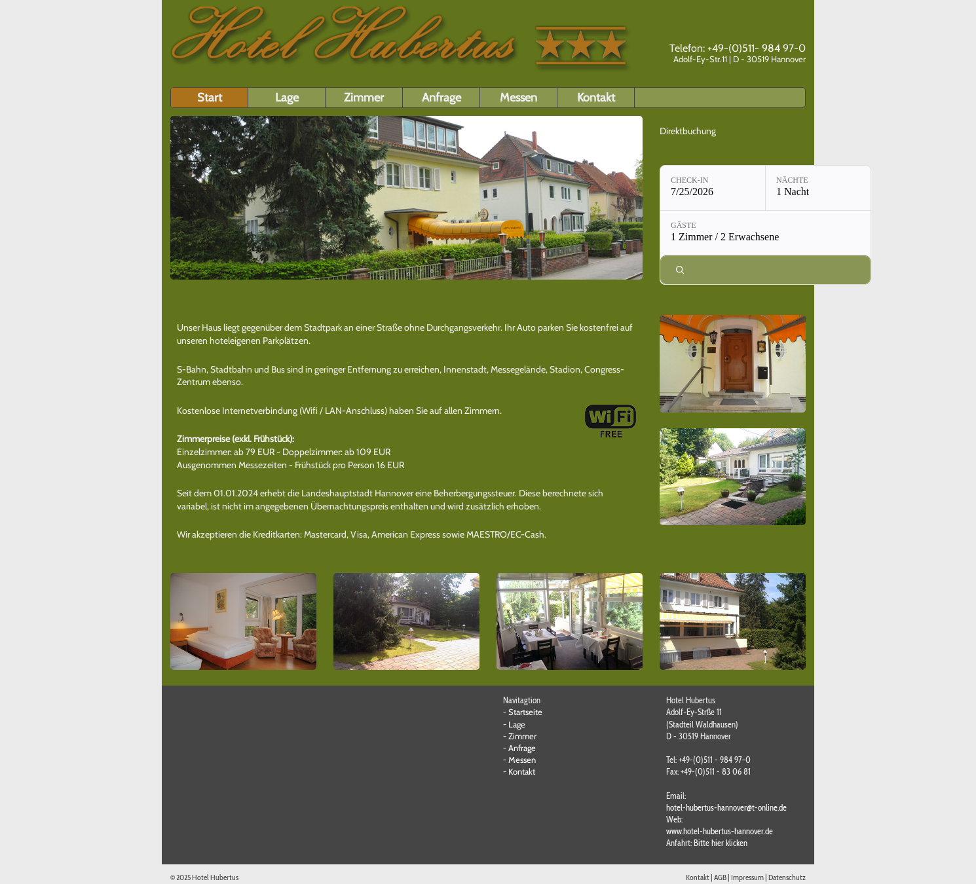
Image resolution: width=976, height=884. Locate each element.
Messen (518, 97)
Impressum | (749, 877)
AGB (720, 877)
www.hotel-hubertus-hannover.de (719, 831)
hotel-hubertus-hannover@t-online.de (726, 807)
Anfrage (441, 97)
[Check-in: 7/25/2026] (712, 188)
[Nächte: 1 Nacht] (818, 188)
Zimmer (364, 97)
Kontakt (596, 97)
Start (209, 97)
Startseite (525, 712)
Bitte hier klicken (720, 843)
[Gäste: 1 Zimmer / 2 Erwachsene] (765, 233)
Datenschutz (787, 877)
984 (771, 48)
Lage (287, 97)
